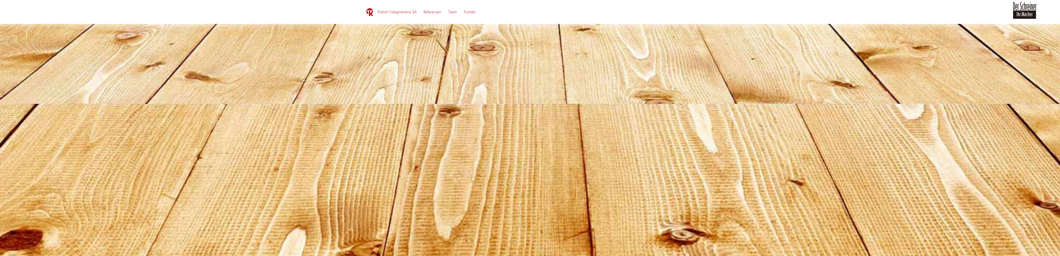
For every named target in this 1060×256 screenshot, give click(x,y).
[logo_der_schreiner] (1025, 13)
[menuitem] (397, 12)
